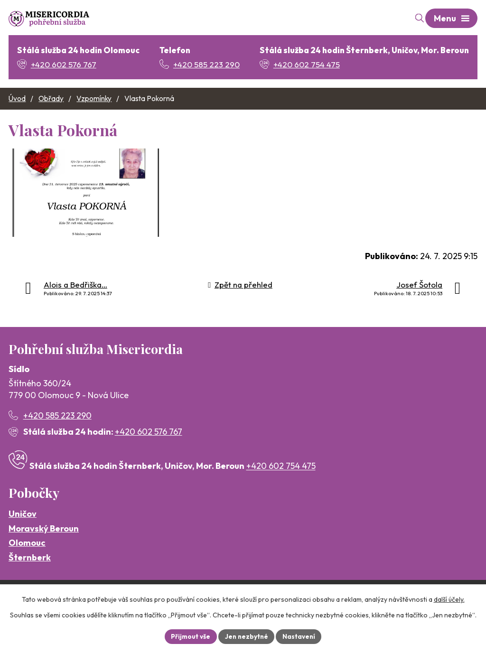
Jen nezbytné (246, 636)
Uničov (23, 530)
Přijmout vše (189, 636)
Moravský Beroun (44, 545)
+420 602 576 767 (148, 448)
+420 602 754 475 (281, 482)
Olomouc (27, 559)
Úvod (17, 98)
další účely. (449, 599)
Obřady (51, 98)
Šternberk (30, 574)
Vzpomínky (94, 98)
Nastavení (300, 636)
